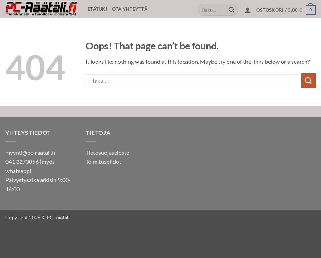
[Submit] (231, 10)
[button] (247, 10)
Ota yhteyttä (129, 9)
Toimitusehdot (103, 161)
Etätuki (97, 9)
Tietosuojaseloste (107, 152)
